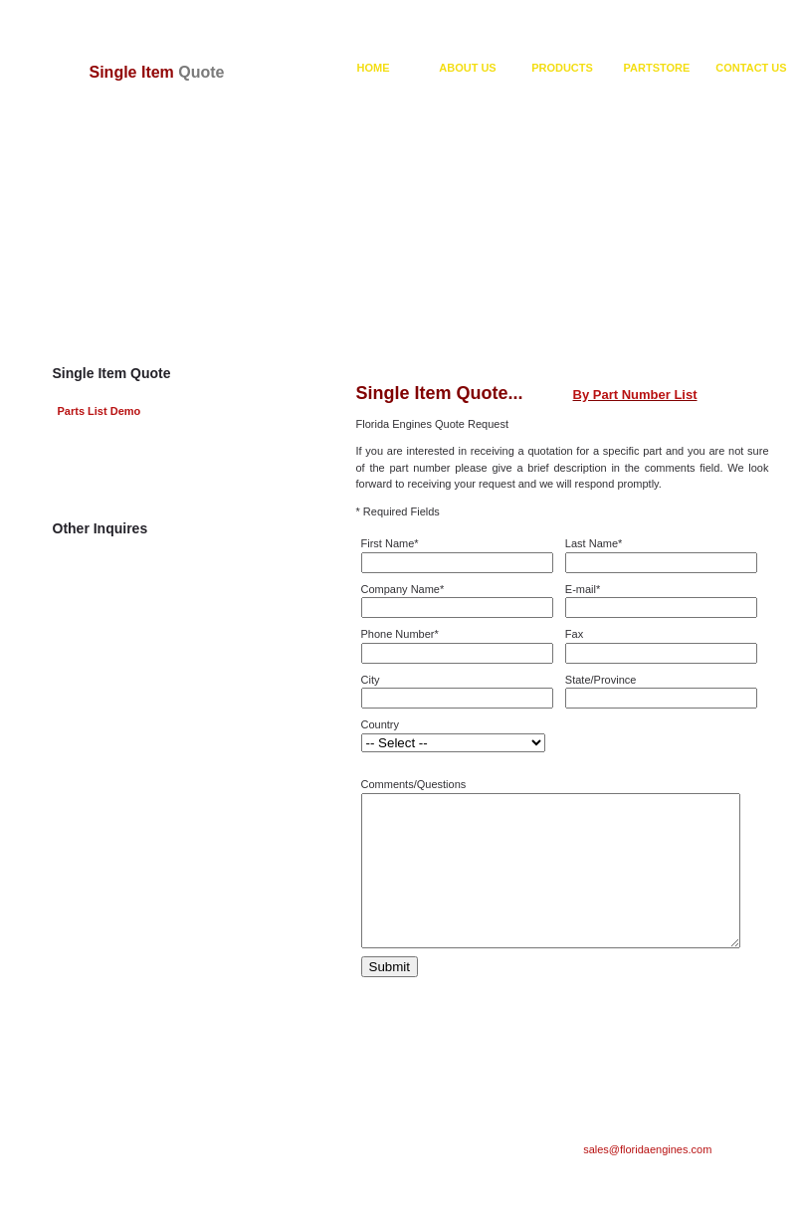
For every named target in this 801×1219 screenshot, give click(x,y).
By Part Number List (635, 394)
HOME (373, 68)
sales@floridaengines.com (647, 1179)
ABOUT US (467, 68)
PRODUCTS (562, 68)
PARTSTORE (657, 68)
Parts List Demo (99, 411)
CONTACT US (750, 68)
